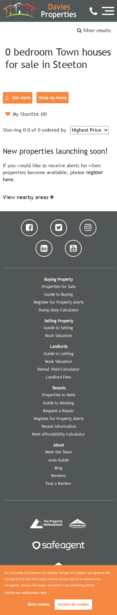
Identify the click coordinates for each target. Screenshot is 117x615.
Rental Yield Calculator (58, 369)
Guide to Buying (58, 294)
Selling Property (58, 321)
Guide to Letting (59, 353)
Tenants (59, 388)
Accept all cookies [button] (73, 604)
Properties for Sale (59, 286)
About (58, 445)
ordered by (54, 129)
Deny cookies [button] (39, 604)
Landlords (58, 346)
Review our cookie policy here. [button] (26, 592)
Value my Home (52, 97)
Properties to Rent (58, 395)
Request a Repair (58, 410)
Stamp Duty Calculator (58, 310)
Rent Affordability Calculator (58, 434)
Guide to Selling (58, 327)
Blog (58, 468)
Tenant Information (58, 426)
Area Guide (58, 460)
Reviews (58, 475)
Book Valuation (58, 335)
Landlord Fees (58, 377)
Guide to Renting (58, 403)
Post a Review (58, 483)
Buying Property (58, 279)
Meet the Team (58, 452)
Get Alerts (18, 98)
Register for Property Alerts (59, 302)
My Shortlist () (25, 114)
